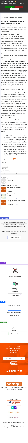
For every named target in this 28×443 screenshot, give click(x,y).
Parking (14, 328)
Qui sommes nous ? (15, 391)
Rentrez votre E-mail (14, 356)
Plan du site (4, 387)
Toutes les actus (13, 237)
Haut (17, 425)
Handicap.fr (13, 424)
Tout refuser (19, 7)
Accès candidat (13, 309)
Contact (11, 387)
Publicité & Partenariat (21, 387)
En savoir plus (14, 334)
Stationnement (5, 168)
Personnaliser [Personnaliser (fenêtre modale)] (14, 9)
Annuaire (14, 330)
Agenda (14, 327)
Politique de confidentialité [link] (14, 11)
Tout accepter (10, 7)
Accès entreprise (13, 315)
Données (20, 389)
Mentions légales (11, 389)
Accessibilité (4, 165)
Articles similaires (5, 170)
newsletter (15, 350)
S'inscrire (14, 363)
